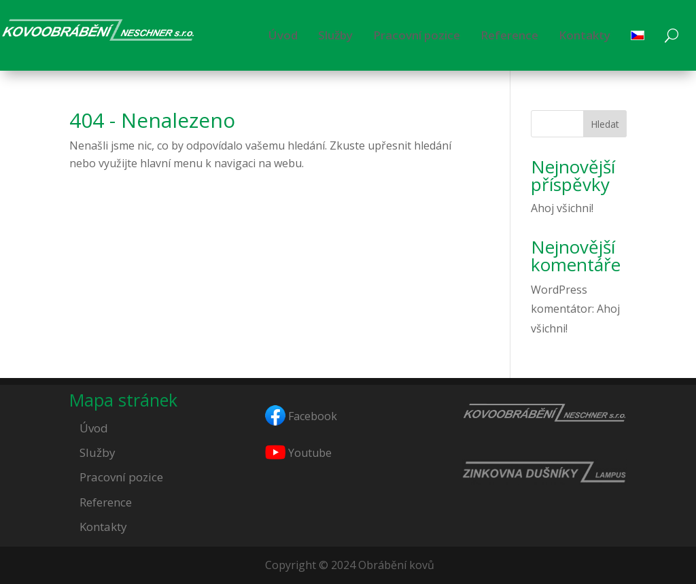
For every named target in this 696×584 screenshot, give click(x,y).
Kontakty (584, 35)
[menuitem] (638, 35)
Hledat (605, 124)
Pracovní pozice (416, 35)
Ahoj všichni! (562, 208)
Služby (335, 35)
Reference (509, 35)
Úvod (283, 35)
